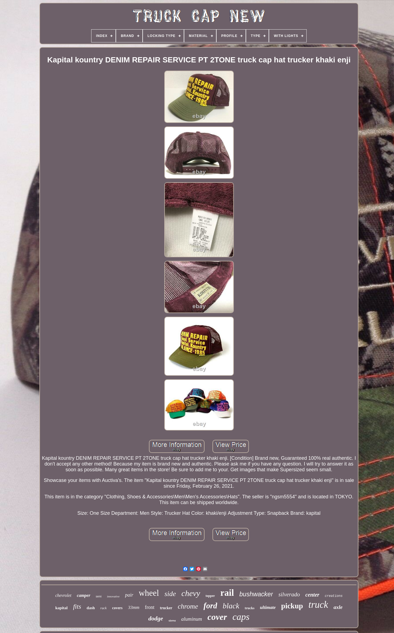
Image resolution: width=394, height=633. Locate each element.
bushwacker (256, 594)
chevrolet (63, 595)
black (231, 606)
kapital (61, 608)
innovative (113, 596)
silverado (289, 594)
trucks (249, 608)
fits (77, 606)
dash (91, 608)
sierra (172, 620)
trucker (166, 608)
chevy (191, 593)
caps (240, 617)
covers (117, 608)
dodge (155, 618)
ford (210, 605)
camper (83, 595)
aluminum (191, 619)
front (149, 607)
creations (334, 596)
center (312, 595)
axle (338, 607)
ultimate (268, 607)
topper (210, 596)
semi (99, 596)
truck (318, 604)
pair (129, 595)
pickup (292, 606)
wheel (149, 593)
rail (227, 593)
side (170, 594)
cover (217, 617)
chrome (188, 606)
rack (103, 608)
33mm (134, 607)
